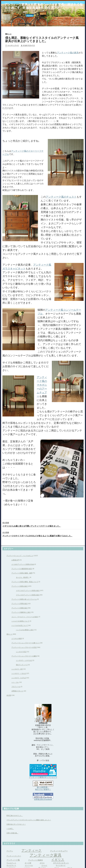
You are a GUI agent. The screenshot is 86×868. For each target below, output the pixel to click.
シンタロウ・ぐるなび (18, 673)
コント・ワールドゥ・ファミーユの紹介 (24, 617)
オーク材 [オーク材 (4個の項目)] (28, 863)
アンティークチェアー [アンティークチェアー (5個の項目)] (59, 851)
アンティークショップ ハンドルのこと (19, 555)
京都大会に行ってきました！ (16, 824)
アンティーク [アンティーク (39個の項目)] (31, 850)
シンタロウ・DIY (17, 669)
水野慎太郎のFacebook (43, 799)
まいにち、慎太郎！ (22, 577)
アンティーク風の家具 (68, 52)
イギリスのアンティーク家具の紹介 (28, 590)
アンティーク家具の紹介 (19, 586)
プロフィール (15, 686)
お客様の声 (15, 560)
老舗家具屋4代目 (29, 45)
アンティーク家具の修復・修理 (21, 573)
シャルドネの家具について (20, 621)
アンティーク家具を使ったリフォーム (24, 599)
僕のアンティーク (22, 665)
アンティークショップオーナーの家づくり (25, 643)
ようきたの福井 (16, 638)
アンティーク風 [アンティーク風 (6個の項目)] (13, 860)
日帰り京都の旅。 (12, 833)
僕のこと (8, 34)
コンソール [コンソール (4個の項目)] (29, 865)
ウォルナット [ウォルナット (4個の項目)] (11, 863)
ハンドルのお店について (19, 625)
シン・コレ (15, 682)
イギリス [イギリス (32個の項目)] (57, 859)
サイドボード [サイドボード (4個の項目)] (60, 865)
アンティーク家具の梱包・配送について (24, 582)
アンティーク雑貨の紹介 (19, 608)
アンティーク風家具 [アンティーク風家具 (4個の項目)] (35, 860)
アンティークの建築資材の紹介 (21, 568)
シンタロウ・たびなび (18, 678)
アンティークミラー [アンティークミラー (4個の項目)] (13, 856)
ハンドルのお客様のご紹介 (25, 630)
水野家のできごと (17, 691)
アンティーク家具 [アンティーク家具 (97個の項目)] (46, 855)
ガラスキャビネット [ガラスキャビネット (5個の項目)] (61, 863)
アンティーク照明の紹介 (19, 603)
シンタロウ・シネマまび (24, 660)
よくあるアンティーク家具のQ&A (22, 564)
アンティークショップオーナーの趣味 (24, 656)
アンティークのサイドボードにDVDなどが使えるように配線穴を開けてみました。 (43, 534)
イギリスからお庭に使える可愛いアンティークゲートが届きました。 (43, 524)
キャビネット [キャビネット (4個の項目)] (11, 865)
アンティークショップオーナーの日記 (24, 647)
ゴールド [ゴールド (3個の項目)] (44, 865)
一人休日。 (10, 828)
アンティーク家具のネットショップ (43, 777)
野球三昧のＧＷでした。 (14, 815)
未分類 (8, 695)
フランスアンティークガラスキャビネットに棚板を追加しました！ (28, 820)
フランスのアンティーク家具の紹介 (28, 595)
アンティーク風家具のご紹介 (21, 612)
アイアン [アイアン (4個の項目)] (9, 851)
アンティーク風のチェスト (61, 196)
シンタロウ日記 (21, 651)
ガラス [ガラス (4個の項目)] (42, 863)
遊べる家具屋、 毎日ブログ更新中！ (43, 788)
